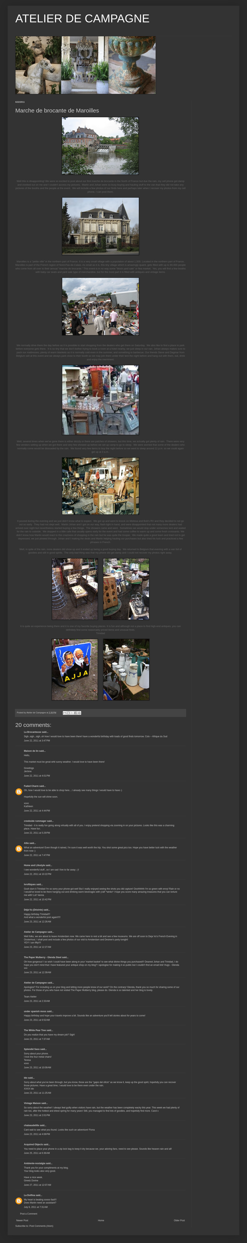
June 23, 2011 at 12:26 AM (37, 921)
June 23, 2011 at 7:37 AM (37, 1039)
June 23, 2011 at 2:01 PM (37, 1115)
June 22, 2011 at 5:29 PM (37, 833)
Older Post (179, 1220)
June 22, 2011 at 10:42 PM (37, 899)
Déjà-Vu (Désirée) (33, 909)
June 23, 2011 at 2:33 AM (37, 1001)
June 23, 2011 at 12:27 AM (37, 947)
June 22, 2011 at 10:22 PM (37, 874)
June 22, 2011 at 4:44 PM (37, 810)
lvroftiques (30, 884)
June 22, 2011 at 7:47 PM (37, 855)
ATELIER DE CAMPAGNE (82, 18)
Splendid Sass (32, 1049)
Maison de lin (31, 751)
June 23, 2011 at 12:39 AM (37, 972)
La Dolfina (29, 1195)
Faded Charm (31, 786)
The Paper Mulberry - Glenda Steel (42, 957)
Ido (25, 1078)
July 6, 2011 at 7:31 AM (36, 1207)
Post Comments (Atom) (41, 1226)
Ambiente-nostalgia (34, 1163)
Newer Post (22, 1220)
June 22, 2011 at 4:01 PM (37, 775)
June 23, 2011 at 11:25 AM (37, 1093)
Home (101, 1220)
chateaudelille (31, 1125)
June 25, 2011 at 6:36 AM (37, 1153)
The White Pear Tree (35, 1030)
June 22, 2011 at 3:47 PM (37, 740)
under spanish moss (35, 1011)
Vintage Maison (32, 1103)
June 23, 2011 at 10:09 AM (37, 1067)
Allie (26, 843)
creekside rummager (35, 821)
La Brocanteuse (32, 732)
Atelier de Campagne (35, 932)
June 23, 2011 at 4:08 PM (37, 1134)
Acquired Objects (33, 1144)
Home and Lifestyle (34, 865)
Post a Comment (28, 1213)
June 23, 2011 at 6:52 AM (37, 1020)
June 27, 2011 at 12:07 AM (37, 1185)
